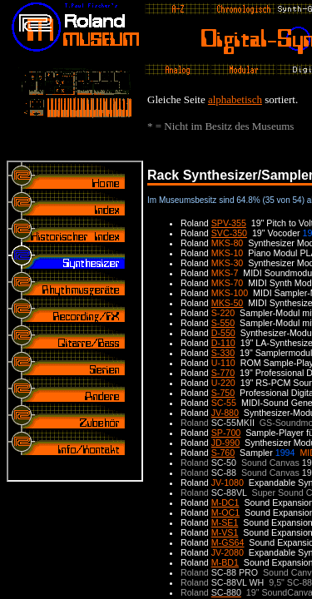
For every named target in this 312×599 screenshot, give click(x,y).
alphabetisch (235, 99)
